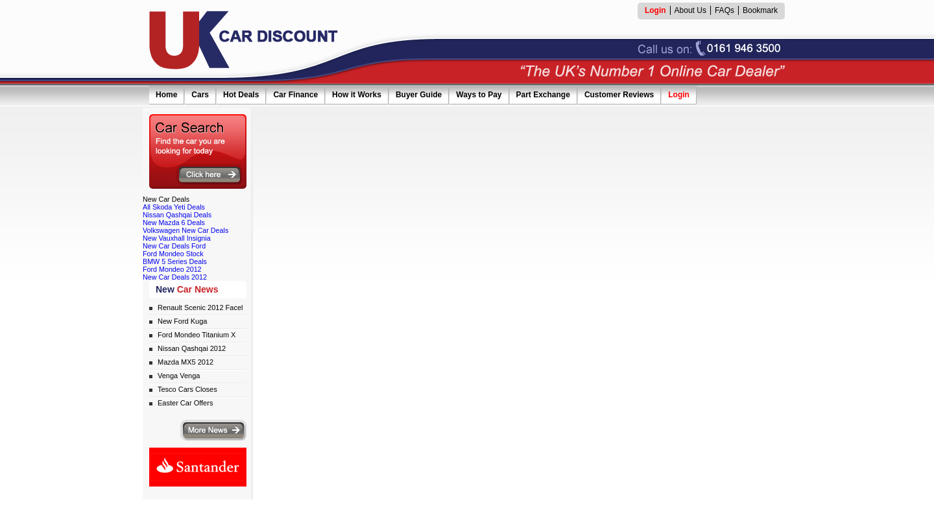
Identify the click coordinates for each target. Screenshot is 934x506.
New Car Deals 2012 (175, 277)
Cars (200, 94)
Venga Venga (179, 376)
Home (166, 94)
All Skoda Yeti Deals (174, 207)
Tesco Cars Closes (187, 389)
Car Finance (295, 94)
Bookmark (760, 10)
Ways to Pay (478, 94)
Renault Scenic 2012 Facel (200, 307)
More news (213, 430)
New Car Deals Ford (174, 246)
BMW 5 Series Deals (175, 261)
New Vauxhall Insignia (177, 238)
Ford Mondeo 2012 (172, 269)
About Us (690, 10)
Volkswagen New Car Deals (185, 230)
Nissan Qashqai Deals (177, 215)
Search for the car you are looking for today (197, 151)
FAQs (724, 10)
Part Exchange (543, 94)
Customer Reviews (619, 94)
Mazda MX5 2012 (185, 362)
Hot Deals (241, 94)
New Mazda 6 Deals (174, 222)
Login (678, 94)
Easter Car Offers (185, 403)
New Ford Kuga (182, 321)
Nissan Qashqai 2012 (192, 348)
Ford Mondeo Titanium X (196, 335)
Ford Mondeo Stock (173, 254)
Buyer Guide (419, 94)
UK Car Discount (244, 40)
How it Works (356, 94)
